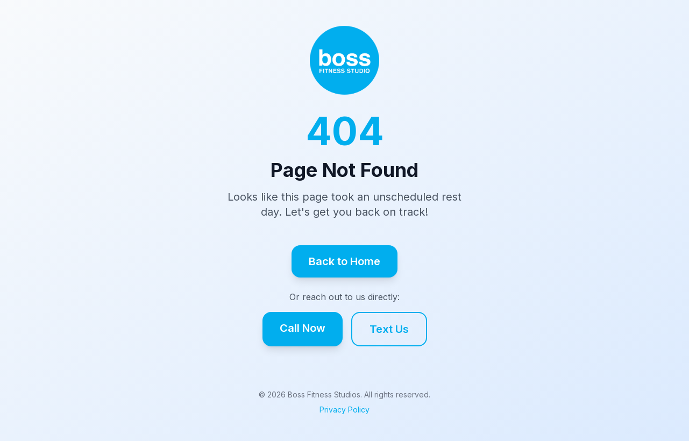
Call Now (302, 328)
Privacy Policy (344, 409)
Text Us (389, 329)
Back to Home (344, 261)
